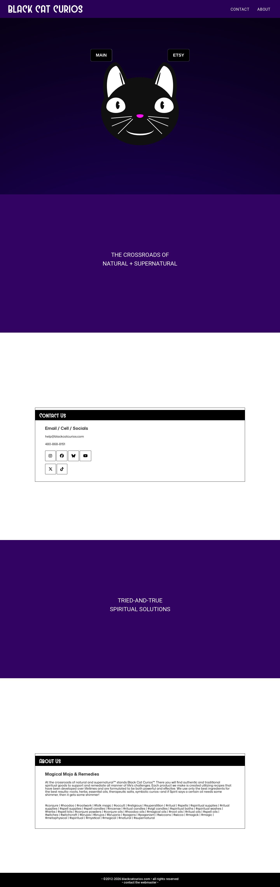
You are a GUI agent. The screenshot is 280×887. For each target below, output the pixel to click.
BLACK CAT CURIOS (45, 8)
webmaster (149, 882)
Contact (240, 9)
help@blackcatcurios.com (64, 436)
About (263, 9)
